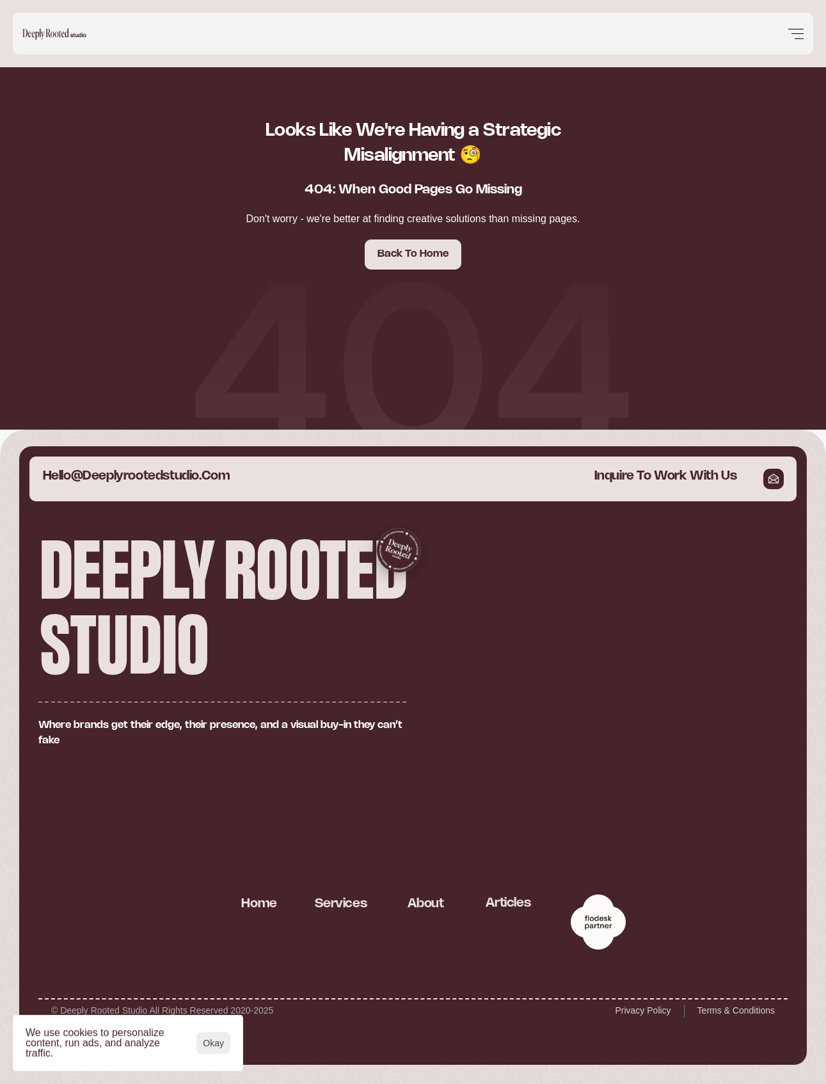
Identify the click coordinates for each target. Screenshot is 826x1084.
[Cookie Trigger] (74, 782)
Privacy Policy (643, 1010)
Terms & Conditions (736, 1010)
